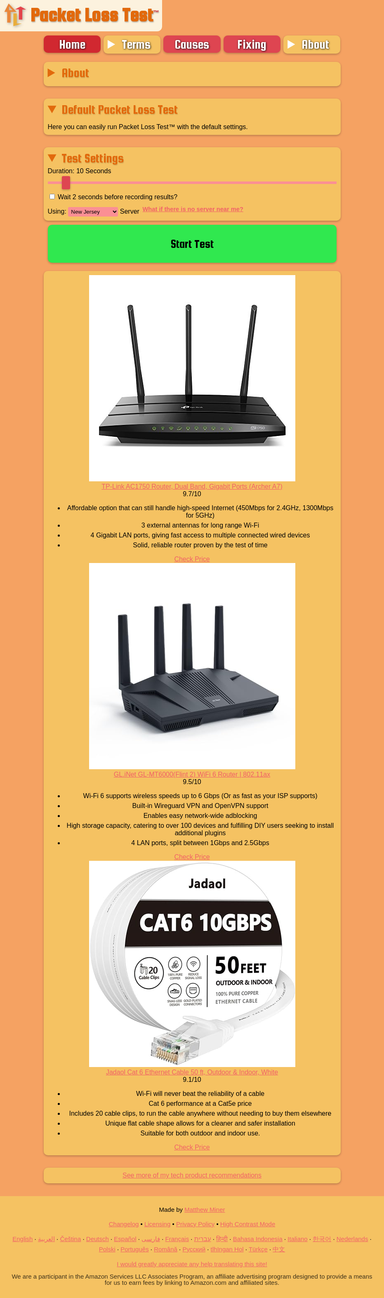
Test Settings (92, 158)
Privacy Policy (195, 1223)
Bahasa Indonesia (258, 1238)
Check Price (192, 559)
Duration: (61, 170)
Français (177, 1238)
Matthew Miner (204, 1209)
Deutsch (97, 1238)
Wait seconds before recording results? (117, 196)
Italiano (297, 1238)
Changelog (124, 1223)
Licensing (157, 1223)
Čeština (70, 1238)
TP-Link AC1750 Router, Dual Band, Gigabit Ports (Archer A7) (191, 486)
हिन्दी (222, 1238)
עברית (202, 1238)
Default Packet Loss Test (119, 109)
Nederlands (352, 1238)
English (22, 1238)
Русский (193, 1249)
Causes (191, 44)
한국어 (322, 1238)
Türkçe (258, 1249)
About (315, 44)
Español (125, 1238)
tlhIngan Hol (227, 1249)
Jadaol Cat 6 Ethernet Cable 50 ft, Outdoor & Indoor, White (192, 1072)
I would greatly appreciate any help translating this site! (192, 1263)
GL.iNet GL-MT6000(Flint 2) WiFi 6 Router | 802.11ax (192, 774)
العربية (46, 1238)
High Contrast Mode (247, 1223)
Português (134, 1249)
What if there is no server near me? (193, 209)
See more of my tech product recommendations (192, 1175)
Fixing (251, 44)
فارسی (150, 1238)
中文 (279, 1249)
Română (165, 1249)
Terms (136, 44)
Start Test (192, 243)
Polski (107, 1249)
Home (72, 44)
